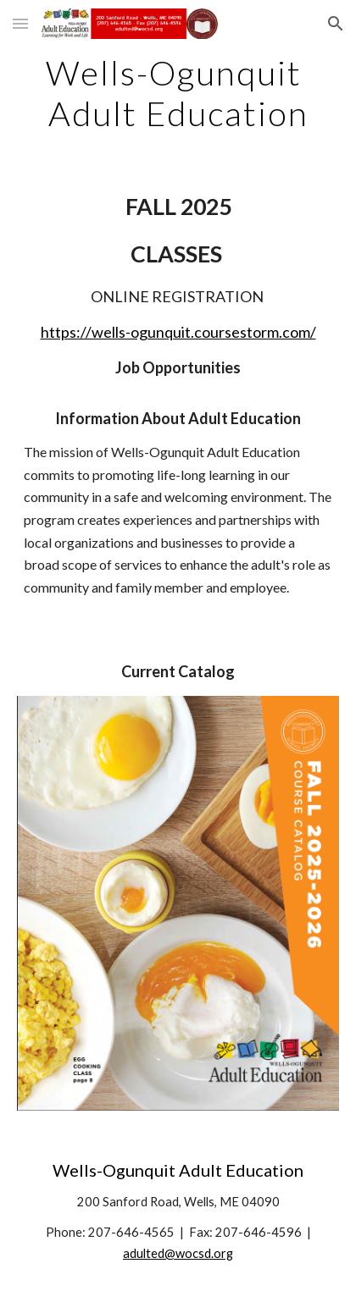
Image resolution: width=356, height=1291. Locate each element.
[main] (177, 93)
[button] (20, 23)
